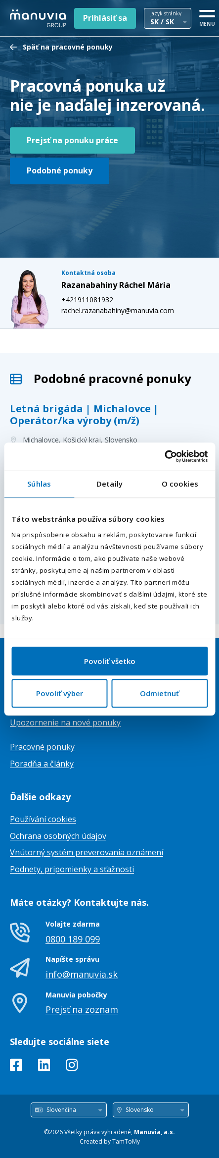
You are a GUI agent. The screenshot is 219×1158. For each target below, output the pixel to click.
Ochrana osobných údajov (58, 835)
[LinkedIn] (44, 1067)
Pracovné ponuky (42, 746)
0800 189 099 (72, 939)
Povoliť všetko (109, 661)
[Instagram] (72, 1067)
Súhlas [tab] (39, 484)
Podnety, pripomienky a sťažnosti (72, 869)
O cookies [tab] (180, 484)
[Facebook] (16, 1067)
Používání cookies (43, 819)
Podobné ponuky (59, 170)
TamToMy (126, 1141)
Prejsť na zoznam (81, 1009)
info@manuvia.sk (81, 974)
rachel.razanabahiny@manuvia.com (117, 310)
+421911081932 (87, 299)
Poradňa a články (42, 763)
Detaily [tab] (109, 484)
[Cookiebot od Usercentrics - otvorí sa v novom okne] (164, 456)
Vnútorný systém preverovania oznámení (86, 852)
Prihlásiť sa (105, 17)
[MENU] (207, 16)
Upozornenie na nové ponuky (65, 722)
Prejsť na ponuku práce (72, 140)
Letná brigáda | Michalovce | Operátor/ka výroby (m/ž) (84, 414)
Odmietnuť (159, 693)
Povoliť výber (59, 693)
